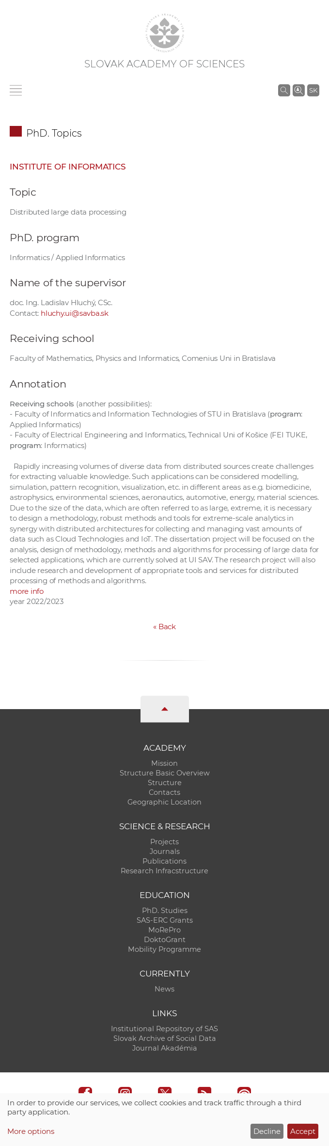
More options (30, 1131)
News (164, 989)
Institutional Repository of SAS (164, 1028)
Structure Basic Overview (165, 773)
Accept (302, 1131)
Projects (164, 841)
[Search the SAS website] (284, 90)
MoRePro (164, 930)
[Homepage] (164, 33)
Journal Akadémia (164, 1048)
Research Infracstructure (164, 871)
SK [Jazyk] (313, 90)
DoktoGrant (165, 939)
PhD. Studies (165, 910)
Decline (267, 1131)
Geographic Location (164, 802)
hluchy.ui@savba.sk (75, 313)
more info (27, 591)
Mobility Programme (164, 949)
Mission (164, 763)
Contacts (164, 792)
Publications (164, 861)
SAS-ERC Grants (165, 920)
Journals (165, 851)
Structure (165, 782)
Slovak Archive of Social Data (164, 1038)
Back (164, 626)
